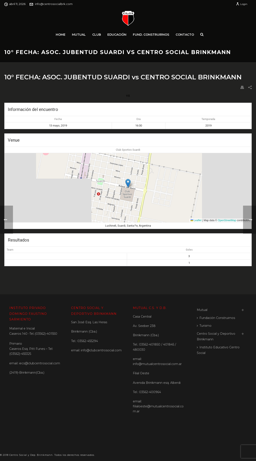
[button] (128, 183)
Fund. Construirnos (151, 35)
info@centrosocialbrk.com (54, 4)
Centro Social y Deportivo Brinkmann (216, 336)
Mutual (79, 35)
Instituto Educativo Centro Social (218, 350)
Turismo (204, 326)
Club (96, 35)
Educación (116, 35)
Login (241, 4)
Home (60, 35)
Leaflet (196, 220)
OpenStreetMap (227, 220)
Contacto (185, 35)
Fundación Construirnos (216, 318)
